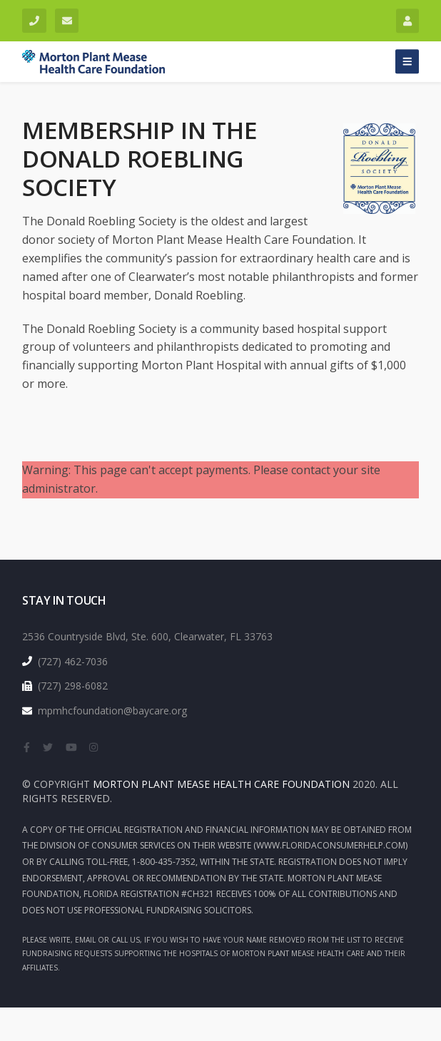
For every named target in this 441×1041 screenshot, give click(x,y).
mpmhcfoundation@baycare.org (63, 17)
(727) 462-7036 (30, 17)
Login (404, 17)
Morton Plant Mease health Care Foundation (221, 784)
